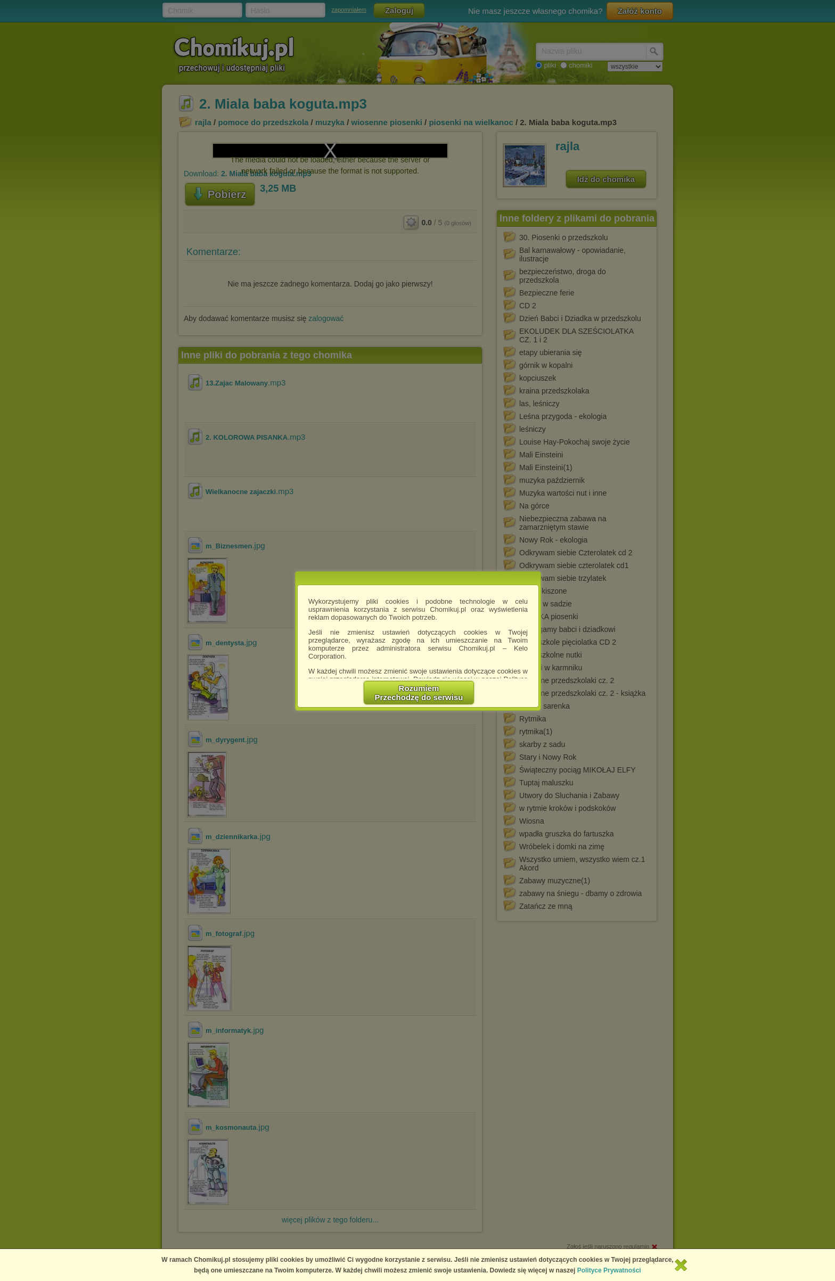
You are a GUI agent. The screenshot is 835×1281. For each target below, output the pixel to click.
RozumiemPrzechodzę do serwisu (419, 693)
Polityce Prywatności (609, 1270)
